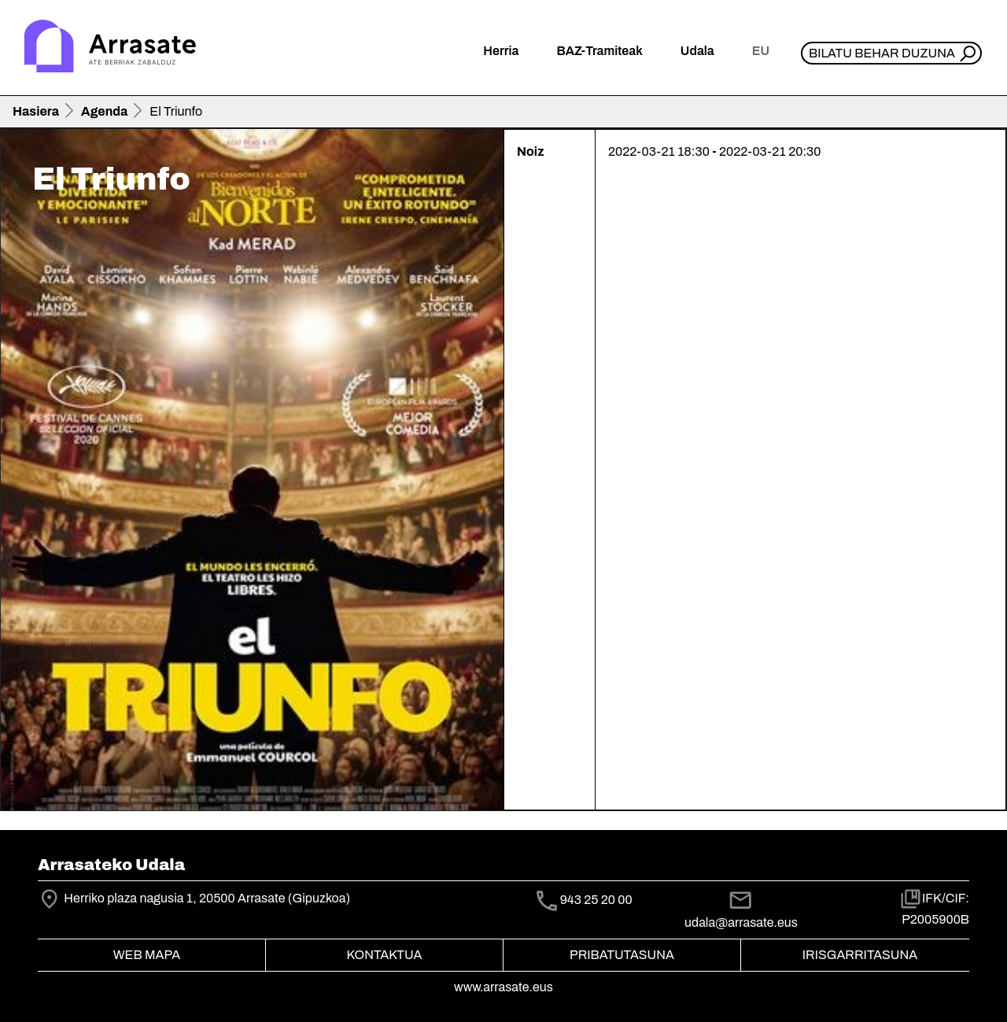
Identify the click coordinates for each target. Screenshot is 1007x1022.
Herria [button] (500, 50)
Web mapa (146, 954)
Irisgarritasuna (860, 954)
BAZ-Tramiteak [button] (599, 50)
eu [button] (760, 50)
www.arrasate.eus (503, 987)
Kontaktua (384, 954)
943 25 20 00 (596, 899)
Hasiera (36, 111)
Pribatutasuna (622, 954)
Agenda (104, 111)
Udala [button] (697, 50)
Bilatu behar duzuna (882, 53)
